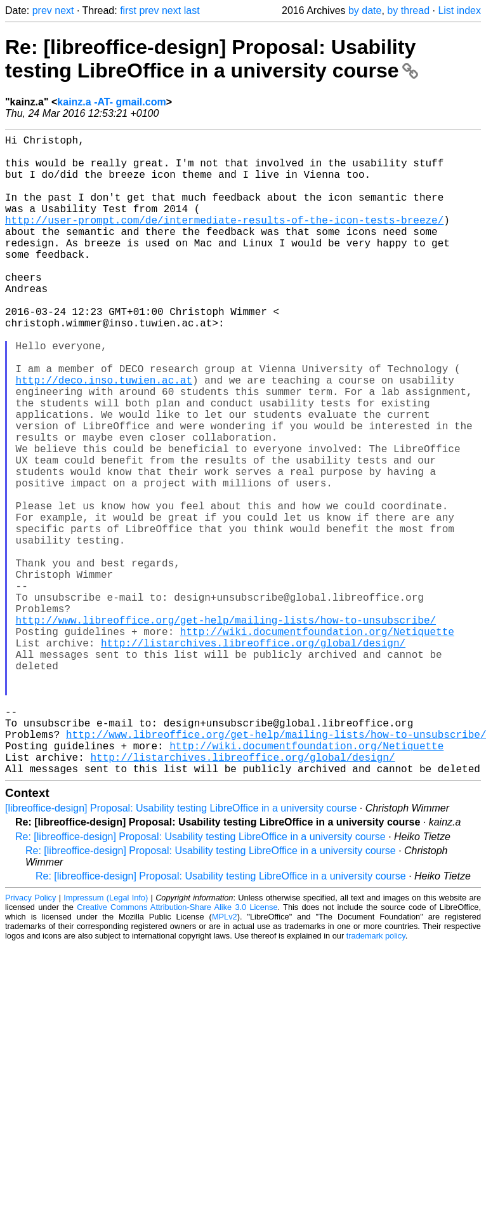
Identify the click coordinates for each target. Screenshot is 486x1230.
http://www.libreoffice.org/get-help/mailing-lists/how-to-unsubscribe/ (226, 729)
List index (459, 10)
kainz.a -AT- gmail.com (111, 102)
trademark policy (375, 1078)
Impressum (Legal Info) (105, 1040)
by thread (408, 10)
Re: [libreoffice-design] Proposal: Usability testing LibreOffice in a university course (211, 59)
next (64, 10)
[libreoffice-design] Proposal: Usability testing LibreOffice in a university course (181, 950)
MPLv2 (224, 1059)
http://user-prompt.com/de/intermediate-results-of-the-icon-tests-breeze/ (224, 240)
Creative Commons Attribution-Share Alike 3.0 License (177, 1049)
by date (364, 10)
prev (42, 10)
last (192, 10)
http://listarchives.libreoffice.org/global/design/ (253, 757)
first (128, 10)
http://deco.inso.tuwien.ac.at (104, 436)
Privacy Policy (30, 1040)
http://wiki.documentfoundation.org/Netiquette (317, 743)
